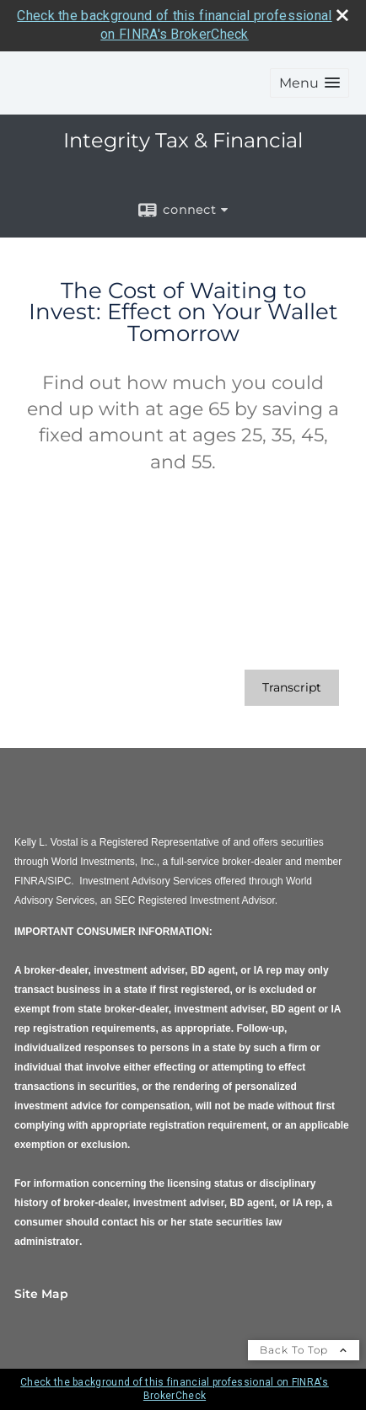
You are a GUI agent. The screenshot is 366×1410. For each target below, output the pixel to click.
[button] (309, 83)
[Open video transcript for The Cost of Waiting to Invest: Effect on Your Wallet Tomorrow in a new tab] (292, 688)
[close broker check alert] (342, 15)
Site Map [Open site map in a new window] (41, 1293)
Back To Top (303, 1349)
